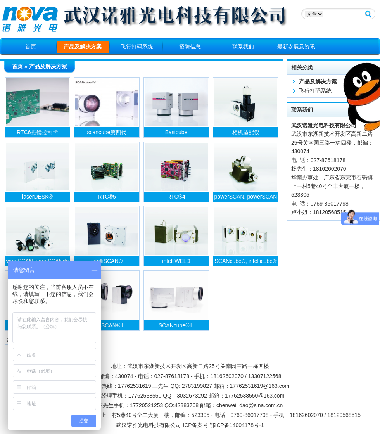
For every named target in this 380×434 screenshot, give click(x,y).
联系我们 (243, 46)
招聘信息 (190, 46)
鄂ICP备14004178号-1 (237, 425)
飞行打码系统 (137, 46)
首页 (30, 46)
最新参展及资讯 (296, 46)
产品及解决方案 (83, 46)
